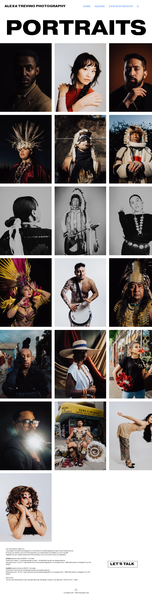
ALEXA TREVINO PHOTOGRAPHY (35, 6)
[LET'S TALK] (123, 564)
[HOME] (76, 590)
